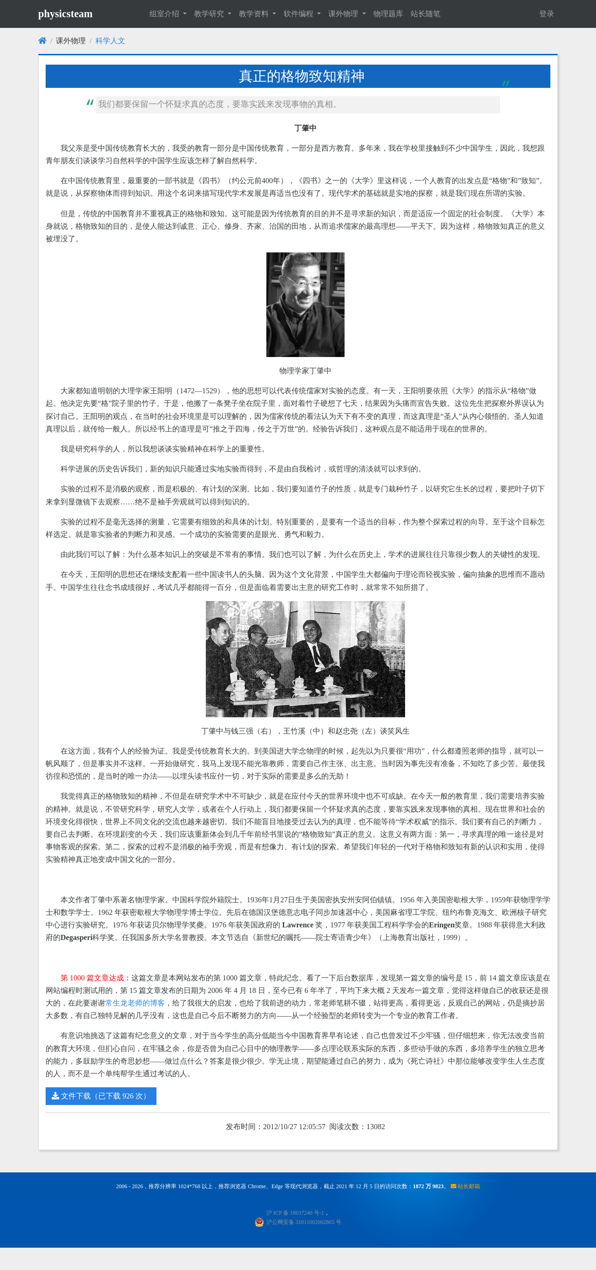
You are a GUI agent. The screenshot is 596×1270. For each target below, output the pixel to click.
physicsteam (65, 14)
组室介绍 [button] (165, 14)
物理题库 (388, 14)
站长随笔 (425, 14)
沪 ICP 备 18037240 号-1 (295, 1213)
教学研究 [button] (210, 14)
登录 (546, 14)
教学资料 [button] (255, 14)
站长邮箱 (465, 1186)
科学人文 (110, 41)
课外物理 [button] (344, 14)
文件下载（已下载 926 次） (101, 1096)
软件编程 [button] (299, 14)
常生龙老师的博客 (135, 1003)
